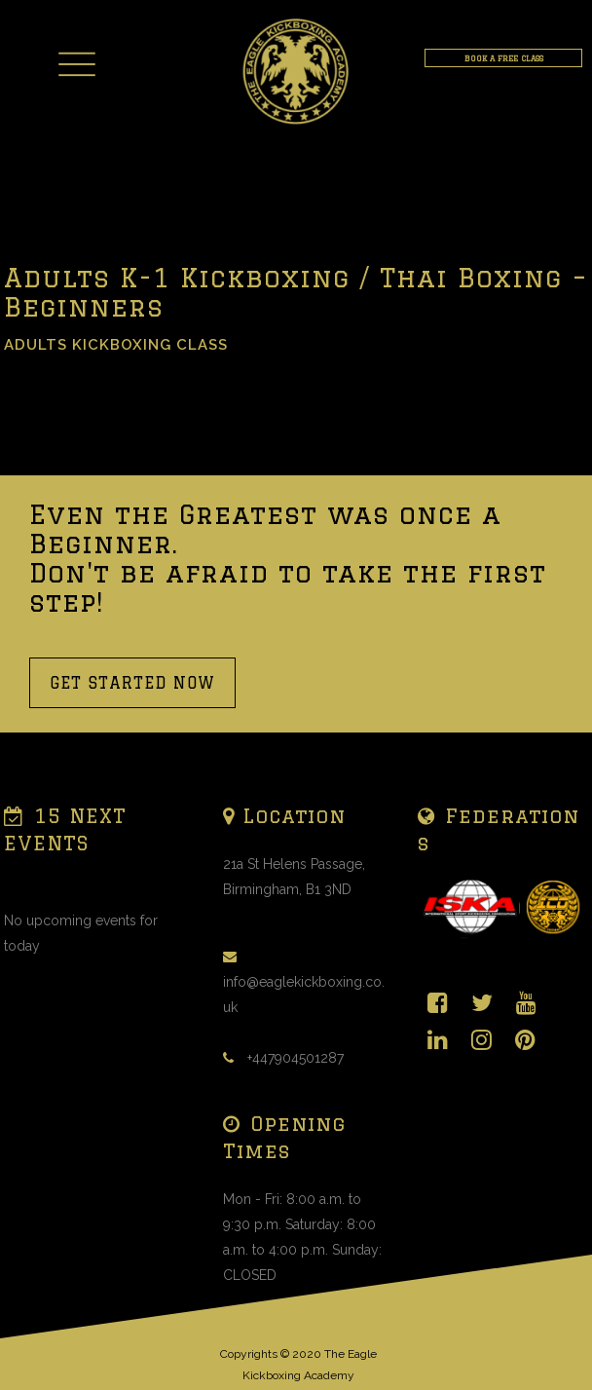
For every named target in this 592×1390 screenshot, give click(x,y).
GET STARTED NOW (132, 683)
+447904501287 (295, 1058)
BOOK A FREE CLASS (503, 58)
